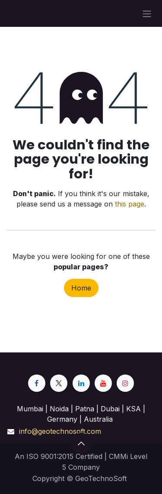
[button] (81, 443)
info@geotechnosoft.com (60, 431)
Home (81, 288)
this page (129, 204)
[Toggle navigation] (147, 13)
